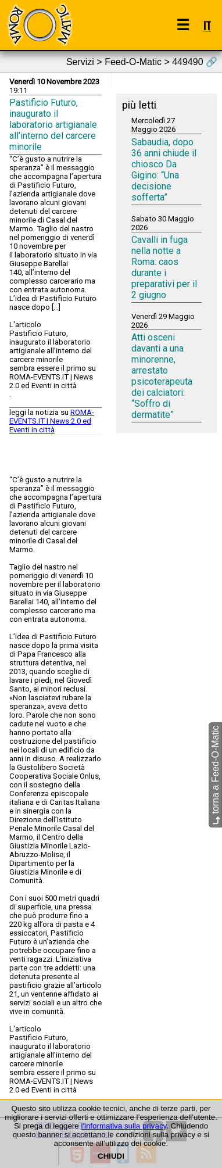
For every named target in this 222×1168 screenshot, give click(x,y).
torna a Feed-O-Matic (215, 775)
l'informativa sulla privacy (123, 1126)
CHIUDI (111, 1156)
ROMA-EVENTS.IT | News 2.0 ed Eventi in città (51, 421)
